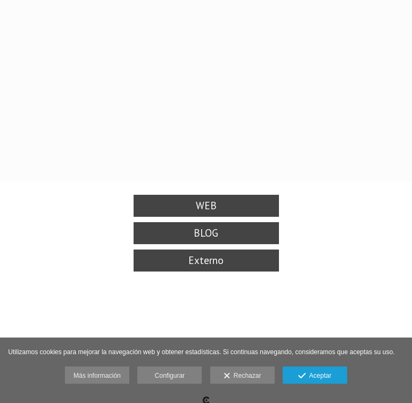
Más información (97, 375)
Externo (206, 260)
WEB (206, 205)
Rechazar (242, 376)
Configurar (169, 375)
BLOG (206, 232)
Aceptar (314, 376)
